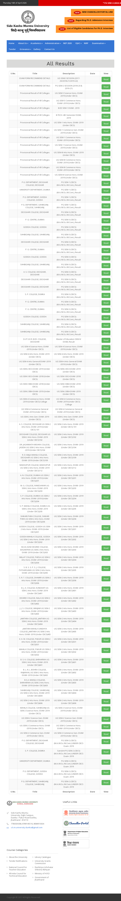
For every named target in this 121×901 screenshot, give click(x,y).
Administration (52, 43)
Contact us (49, 49)
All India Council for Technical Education (18, 874)
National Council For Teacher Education (18, 868)
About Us (22, 43)
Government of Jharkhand (42, 878)
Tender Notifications (18, 861)
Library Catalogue (43, 857)
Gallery (36, 49)
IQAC (77, 43)
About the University (18, 857)
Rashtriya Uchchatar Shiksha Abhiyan (44, 868)
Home (11, 43)
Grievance (25, 49)
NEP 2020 (67, 43)
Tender (12, 49)
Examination (98, 43)
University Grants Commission (43, 862)
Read (106, 79)
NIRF (86, 43)
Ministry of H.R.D (42, 873)
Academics (36, 43)
